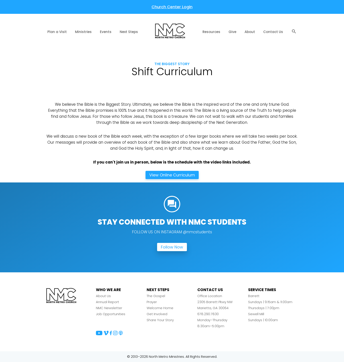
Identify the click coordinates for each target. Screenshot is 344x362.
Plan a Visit (57, 31)
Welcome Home (160, 308)
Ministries (83, 31)
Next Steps (129, 31)
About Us (103, 296)
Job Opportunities (110, 314)
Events (105, 31)
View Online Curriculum (172, 175)
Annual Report (107, 302)
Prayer (152, 302)
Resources (211, 31)
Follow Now (172, 247)
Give (232, 31)
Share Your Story (160, 320)
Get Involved (157, 314)
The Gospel (156, 296)
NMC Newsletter (109, 308)
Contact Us (273, 31)
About (250, 31)
